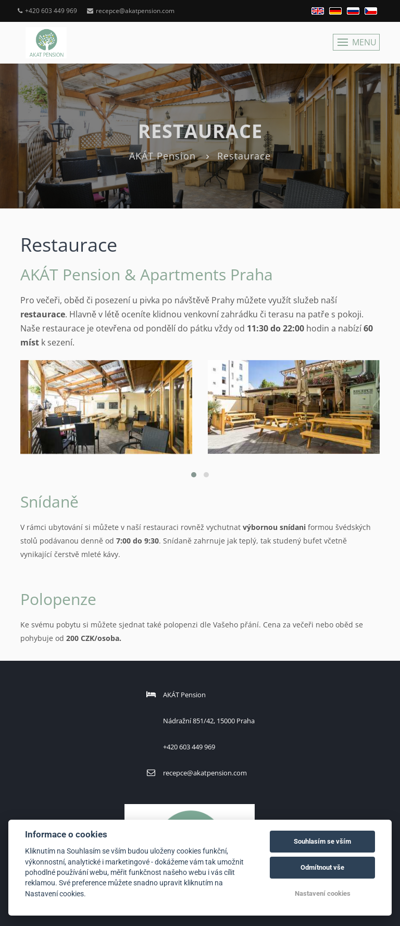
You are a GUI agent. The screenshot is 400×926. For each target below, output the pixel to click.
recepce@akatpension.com (130, 10)
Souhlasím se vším (322, 841)
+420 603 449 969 (47, 10)
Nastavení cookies (323, 893)
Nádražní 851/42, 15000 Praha (209, 720)
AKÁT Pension (162, 156)
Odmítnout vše (322, 867)
